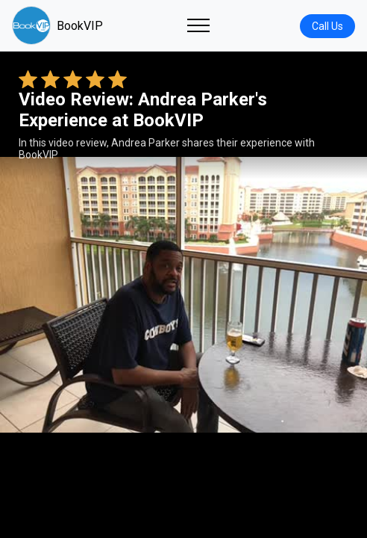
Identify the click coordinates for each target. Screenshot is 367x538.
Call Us (327, 26)
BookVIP (57, 25)
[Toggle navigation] (198, 25)
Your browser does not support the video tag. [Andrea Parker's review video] (183, 294)
